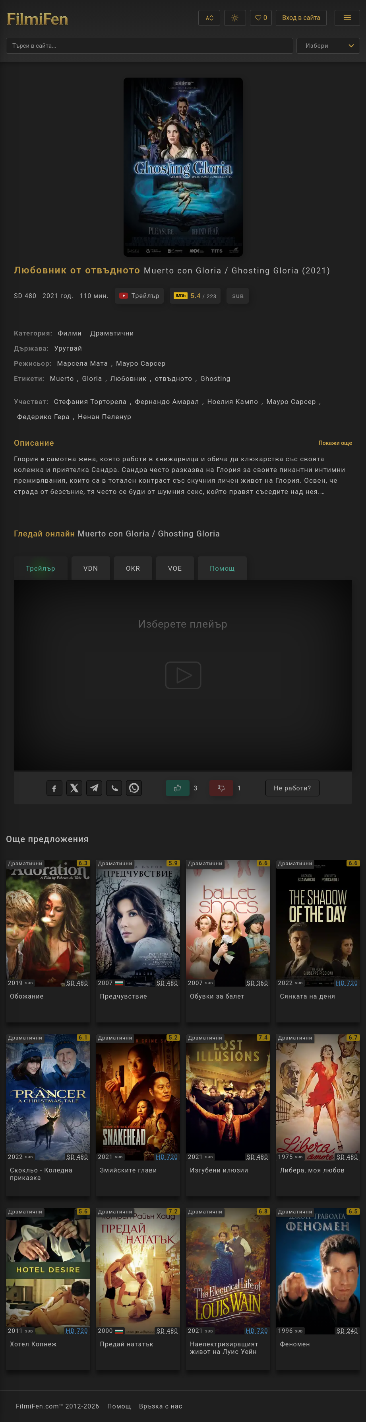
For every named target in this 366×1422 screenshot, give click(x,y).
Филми (69, 333)
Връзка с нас (160, 1406)
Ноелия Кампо (232, 402)
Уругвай (68, 348)
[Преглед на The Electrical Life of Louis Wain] (228, 1289)
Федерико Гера (43, 417)
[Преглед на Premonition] (138, 941)
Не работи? (292, 788)
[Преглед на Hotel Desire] (48, 1289)
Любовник (128, 378)
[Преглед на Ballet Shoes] (228, 941)
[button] (209, 18)
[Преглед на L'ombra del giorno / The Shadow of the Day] (318, 941)
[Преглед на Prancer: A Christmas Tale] (48, 1115)
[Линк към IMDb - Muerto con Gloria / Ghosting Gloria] (195, 296)
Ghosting (215, 378)
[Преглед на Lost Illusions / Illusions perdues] (228, 1115)
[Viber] (114, 788)
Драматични (112, 333)
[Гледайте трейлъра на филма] (139, 296)
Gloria (92, 378)
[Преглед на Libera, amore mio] (318, 1115)
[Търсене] (149, 46)
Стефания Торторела (90, 402)
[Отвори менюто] (347, 18)
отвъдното (173, 378)
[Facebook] (54, 788)
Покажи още (335, 443)
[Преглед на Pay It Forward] (138, 1289)
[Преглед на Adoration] (48, 941)
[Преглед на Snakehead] (138, 1115)
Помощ (119, 1406)
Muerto (62, 378)
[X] (74, 788)
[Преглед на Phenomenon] (318, 1289)
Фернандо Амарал (167, 402)
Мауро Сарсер (141, 363)
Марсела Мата (82, 363)
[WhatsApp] (134, 788)
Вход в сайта (301, 17)
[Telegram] (94, 788)
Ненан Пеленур (105, 417)
